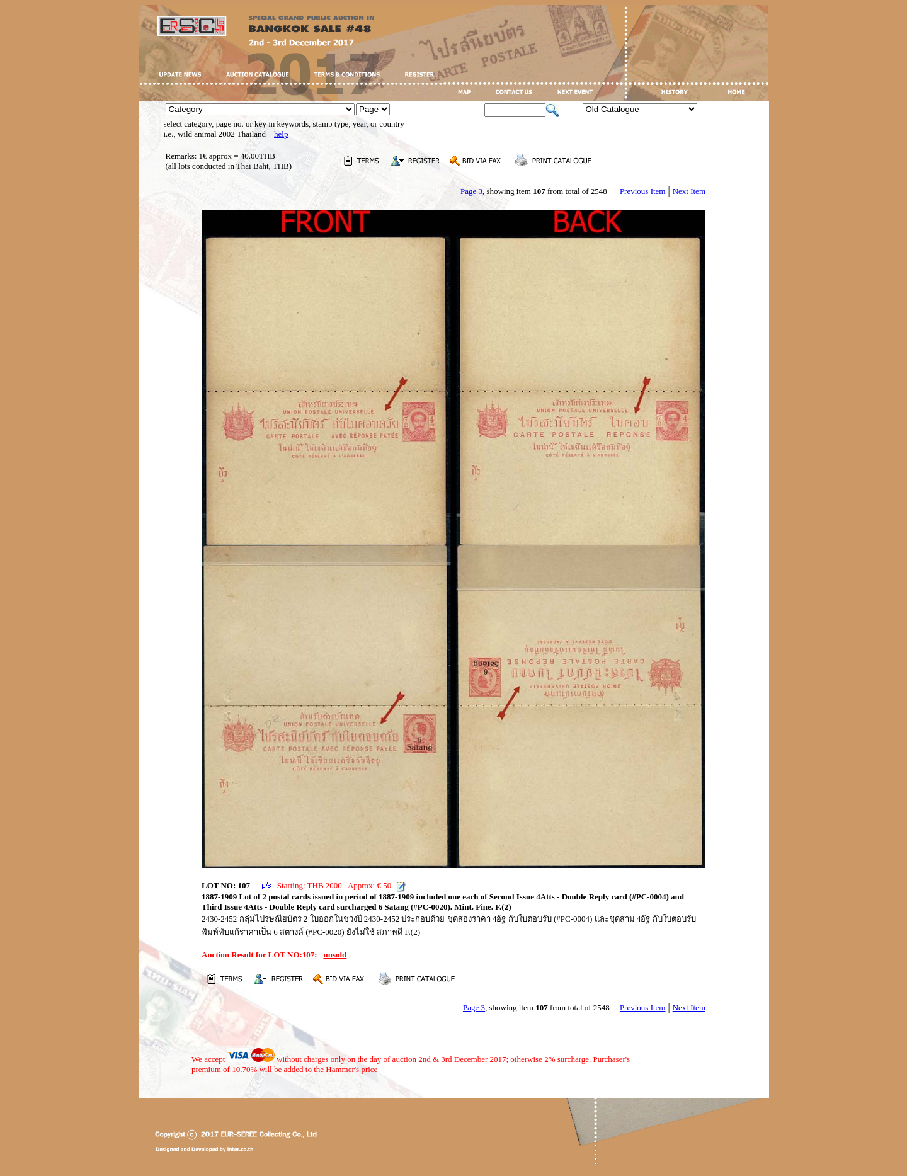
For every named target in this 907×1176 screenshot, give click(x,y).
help (281, 134)
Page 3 (471, 191)
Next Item (689, 191)
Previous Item (643, 191)
